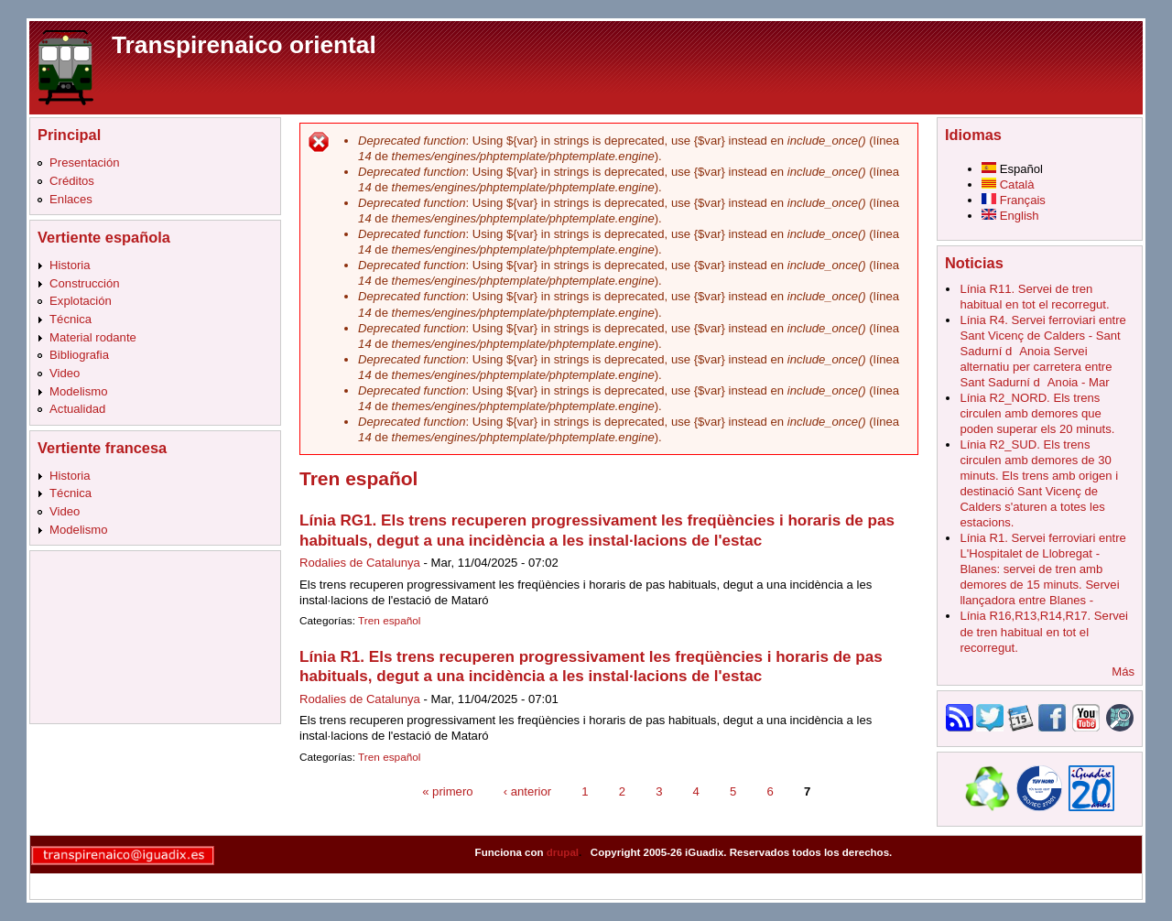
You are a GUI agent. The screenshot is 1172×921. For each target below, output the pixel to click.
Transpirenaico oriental (244, 45)
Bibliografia (79, 355)
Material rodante (92, 337)
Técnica (70, 319)
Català (1008, 184)
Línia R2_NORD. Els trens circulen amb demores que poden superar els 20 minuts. (1037, 413)
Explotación (80, 301)
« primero (447, 790)
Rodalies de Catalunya (359, 562)
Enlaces (70, 199)
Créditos (71, 181)
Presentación (84, 162)
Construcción (84, 283)
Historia (69, 265)
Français (1014, 200)
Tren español (389, 620)
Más (1123, 671)
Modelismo (78, 391)
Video (64, 373)
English (1010, 215)
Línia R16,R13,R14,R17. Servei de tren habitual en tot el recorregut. (1044, 631)
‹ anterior (527, 790)
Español (1012, 169)
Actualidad (77, 409)
